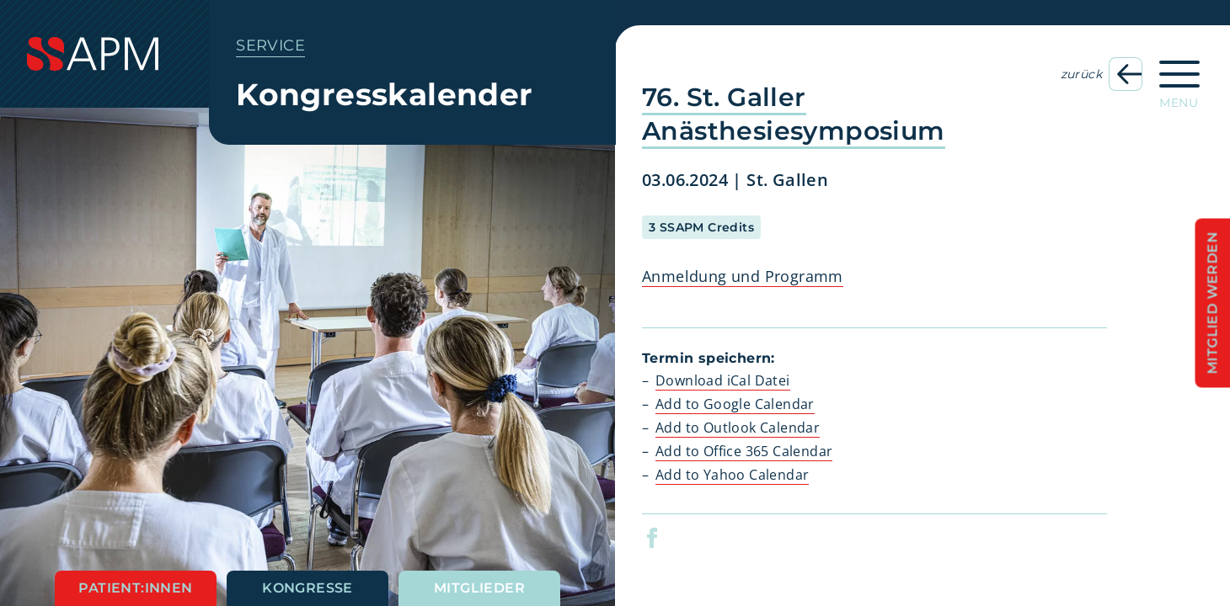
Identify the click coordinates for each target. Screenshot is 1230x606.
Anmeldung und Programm (742, 276)
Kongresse (307, 588)
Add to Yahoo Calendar (732, 474)
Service (270, 45)
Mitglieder (479, 588)
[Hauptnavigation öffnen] (1179, 79)
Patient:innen (135, 588)
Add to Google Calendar (735, 404)
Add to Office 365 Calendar (743, 451)
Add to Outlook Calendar (737, 427)
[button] (662, 538)
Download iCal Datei (722, 380)
